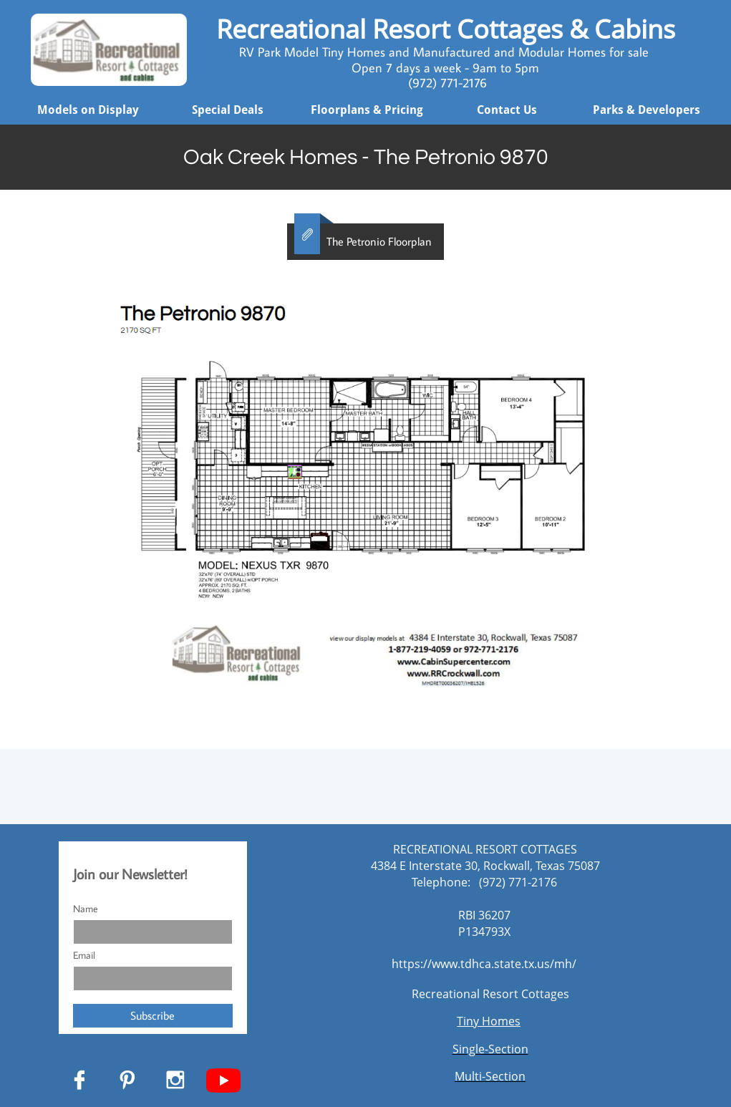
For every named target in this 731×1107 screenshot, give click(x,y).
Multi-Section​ (490, 1076)
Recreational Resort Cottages (490, 994)
